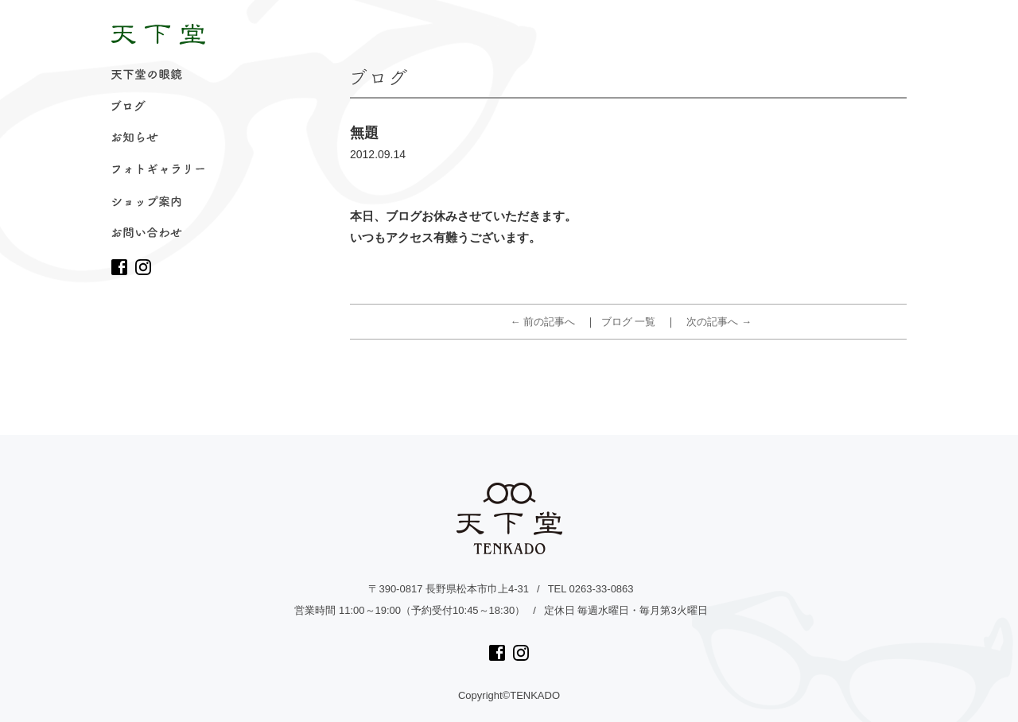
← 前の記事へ (543, 322)
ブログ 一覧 (628, 322)
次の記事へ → (719, 322)
